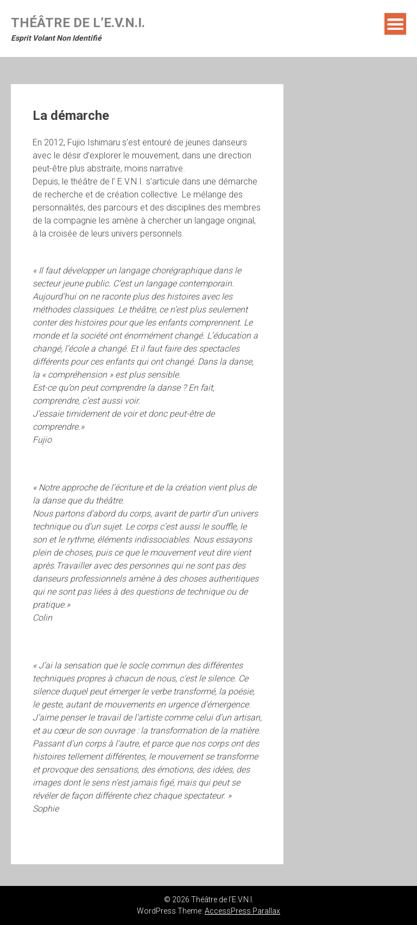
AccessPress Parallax (242, 911)
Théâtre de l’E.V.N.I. (78, 22)
